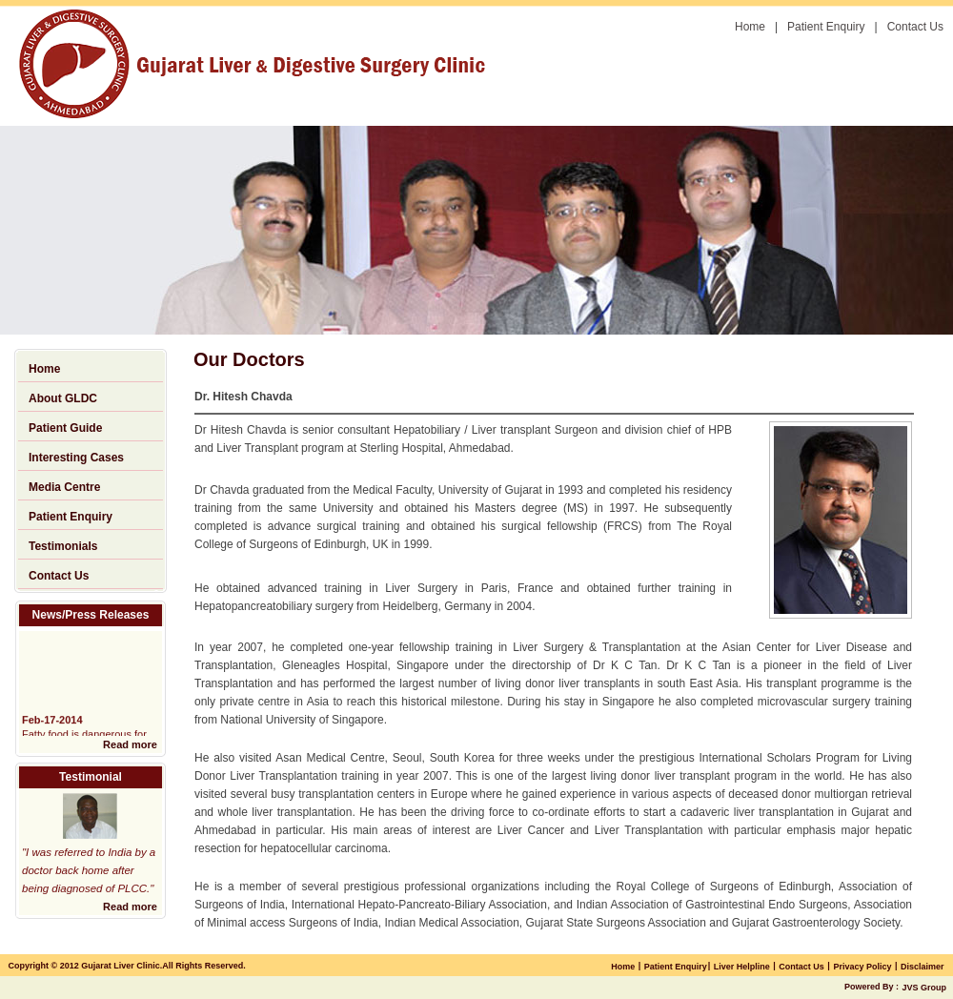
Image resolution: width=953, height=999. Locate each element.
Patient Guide (65, 428)
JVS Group (924, 987)
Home (750, 26)
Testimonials (63, 546)
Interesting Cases (76, 457)
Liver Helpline (742, 966)
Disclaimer (922, 966)
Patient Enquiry (825, 26)
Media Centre (64, 487)
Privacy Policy (862, 966)
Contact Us (915, 26)
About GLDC (63, 398)
